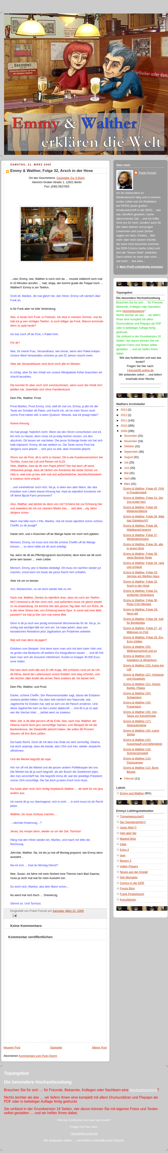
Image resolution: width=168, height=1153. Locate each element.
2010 (124, 425)
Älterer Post (99, 1047)
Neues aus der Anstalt (134, 872)
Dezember (131, 435)
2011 (124, 420)
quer (123, 855)
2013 (124, 409)
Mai (126, 473)
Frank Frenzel (147, 172)
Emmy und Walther (132, 793)
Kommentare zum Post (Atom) (38, 1055)
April (127, 478)
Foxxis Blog (127, 888)
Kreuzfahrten (128, 899)
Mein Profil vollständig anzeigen (141, 266)
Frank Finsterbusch (132, 894)
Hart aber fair (128, 833)
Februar (129, 778)
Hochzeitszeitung (133, 311)
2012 (124, 415)
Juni (127, 468)
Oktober (129, 446)
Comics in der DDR (132, 883)
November (131, 441)
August (129, 457)
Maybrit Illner (128, 838)
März (127, 483)
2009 (124, 431)
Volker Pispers (129, 866)
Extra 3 (124, 849)
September (131, 451)
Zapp (123, 844)
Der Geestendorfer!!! (133, 822)
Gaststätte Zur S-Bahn (71, 178)
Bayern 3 (125, 860)
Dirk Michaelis (129, 877)
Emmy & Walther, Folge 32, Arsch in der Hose (51, 171)
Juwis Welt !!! (128, 827)
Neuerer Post (12, 1047)
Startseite (56, 1047)
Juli (126, 462)
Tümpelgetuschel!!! (132, 816)
